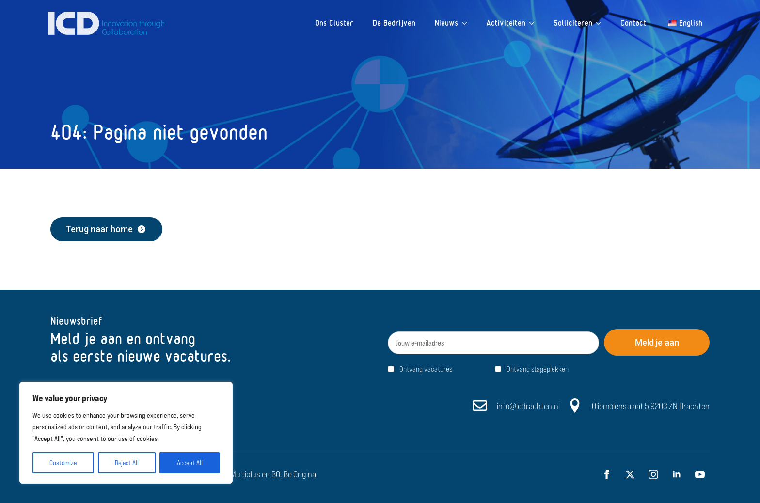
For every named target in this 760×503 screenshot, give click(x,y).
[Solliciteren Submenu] (601, 23)
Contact (633, 23)
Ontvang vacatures (425, 369)
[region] (126, 433)
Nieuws (446, 23)
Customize (63, 463)
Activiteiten (505, 23)
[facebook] (607, 474)
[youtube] (700, 474)
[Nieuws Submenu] (467, 23)
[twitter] (630, 474)
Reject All (127, 463)
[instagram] (653, 474)
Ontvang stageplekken (538, 369)
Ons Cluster (334, 23)
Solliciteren (573, 23)
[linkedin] (676, 474)
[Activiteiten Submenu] (534, 23)
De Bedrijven (394, 23)
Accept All (190, 463)
